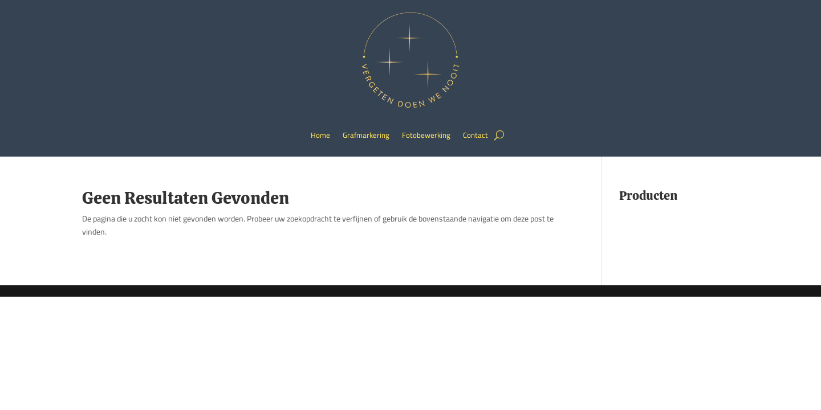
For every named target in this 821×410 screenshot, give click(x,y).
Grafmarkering (366, 135)
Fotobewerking (426, 135)
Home (320, 135)
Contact (475, 135)
